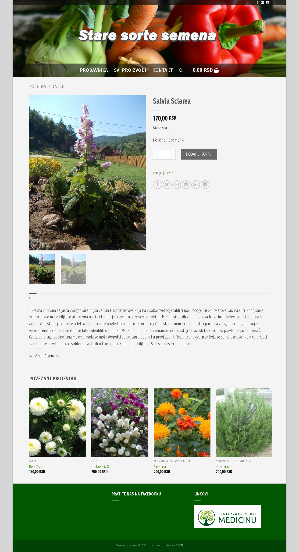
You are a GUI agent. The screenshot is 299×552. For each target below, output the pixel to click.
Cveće (58, 86)
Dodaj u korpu (199, 154)
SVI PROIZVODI (130, 70)
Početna (37, 86)
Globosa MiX (100, 467)
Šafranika (160, 467)
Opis (33, 298)
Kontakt (162, 70)
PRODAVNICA (94, 70)
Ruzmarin (222, 467)
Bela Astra (36, 467)
